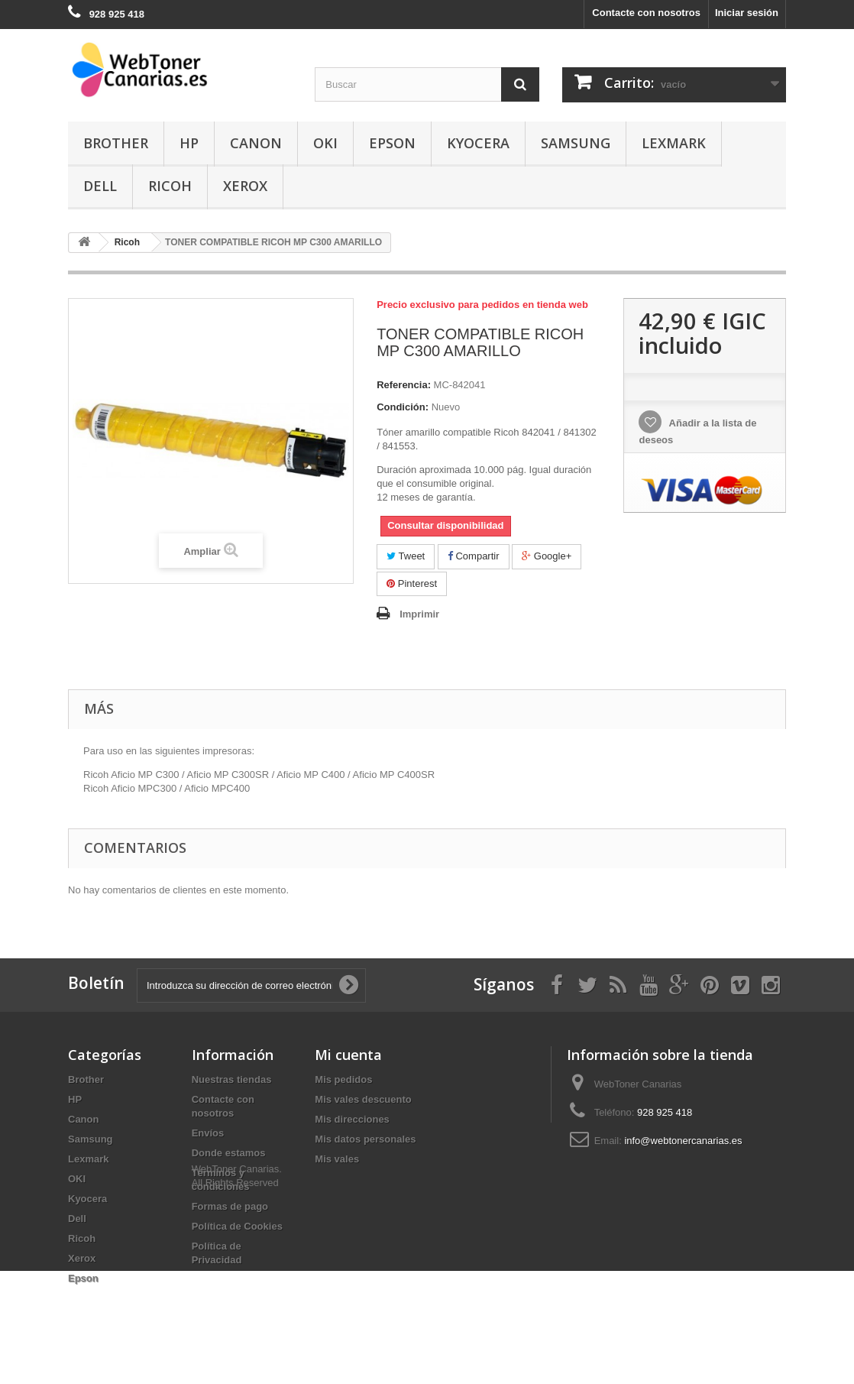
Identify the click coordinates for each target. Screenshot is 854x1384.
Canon (256, 143)
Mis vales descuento (363, 1099)
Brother (115, 143)
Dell (100, 186)
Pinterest (412, 583)
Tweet (406, 556)
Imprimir (419, 614)
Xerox (245, 186)
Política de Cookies (237, 1226)
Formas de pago (230, 1206)
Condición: (403, 407)
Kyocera (478, 143)
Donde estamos (229, 1153)
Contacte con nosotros (646, 12)
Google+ (546, 556)
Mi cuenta (348, 1054)
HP (189, 143)
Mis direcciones (352, 1119)
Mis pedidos (343, 1079)
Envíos (208, 1133)
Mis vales (337, 1159)
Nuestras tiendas (232, 1079)
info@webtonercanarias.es (683, 1140)
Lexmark (674, 143)
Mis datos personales (365, 1139)
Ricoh (170, 186)
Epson (392, 143)
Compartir (474, 556)
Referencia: (404, 385)
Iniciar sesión (746, 12)
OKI (325, 143)
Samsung (575, 143)
